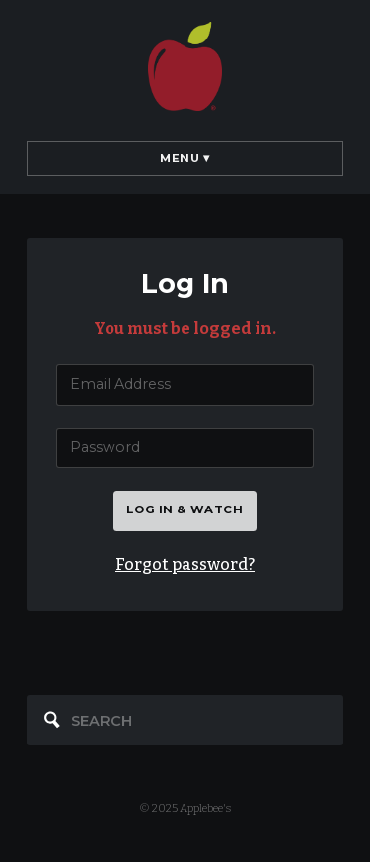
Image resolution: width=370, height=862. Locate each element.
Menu (185, 158)
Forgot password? (185, 564)
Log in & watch (184, 509)
